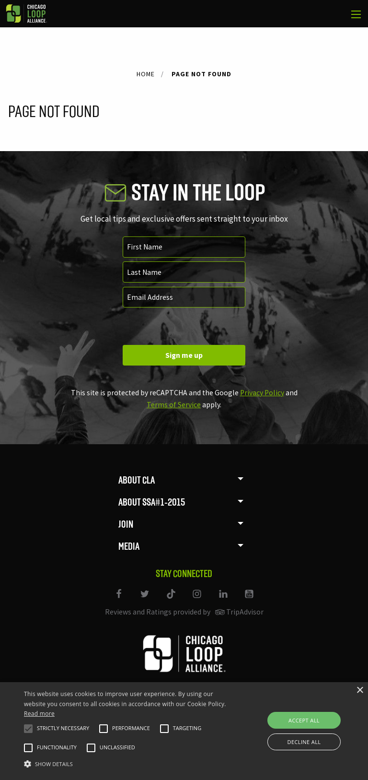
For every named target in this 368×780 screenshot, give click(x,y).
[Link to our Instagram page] (198, 599)
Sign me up (184, 355)
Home (146, 74)
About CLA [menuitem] (136, 480)
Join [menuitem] (125, 524)
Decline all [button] (304, 741)
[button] (28, 728)
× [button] (359, 690)
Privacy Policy (262, 392)
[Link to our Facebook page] (119, 599)
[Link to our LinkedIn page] (224, 599)
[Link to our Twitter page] (146, 599)
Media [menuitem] (128, 546)
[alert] (184, 731)
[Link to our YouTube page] (249, 599)
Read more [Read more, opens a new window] (39, 713)
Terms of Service (174, 404)
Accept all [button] (304, 720)
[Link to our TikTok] (171, 599)
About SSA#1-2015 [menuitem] (151, 502)
